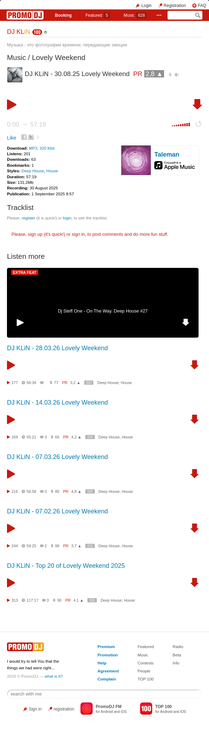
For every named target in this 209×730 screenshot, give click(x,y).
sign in (78, 234)
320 (89, 382)
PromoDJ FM (109, 706)
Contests (146, 663)
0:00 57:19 (26, 124)
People (144, 671)
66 (57, 437)
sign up (35, 234)
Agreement (108, 671)
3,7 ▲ (76, 546)
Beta (177, 655)
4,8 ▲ (76, 491)
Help (102, 663)
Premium (106, 646)
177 (14, 383)
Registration (175, 5)
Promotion (108, 655)
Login (146, 5)
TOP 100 (146, 679)
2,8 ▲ (154, 73)
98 (57, 546)
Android (107, 712)
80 (57, 491)
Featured (97, 15)
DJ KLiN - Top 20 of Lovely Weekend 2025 (66, 565)
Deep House (33, 170)
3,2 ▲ (75, 383)
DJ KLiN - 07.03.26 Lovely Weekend (57, 456)
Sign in (35, 709)
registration (64, 709)
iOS (124, 712)
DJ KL (18, 31)
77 (56, 383)
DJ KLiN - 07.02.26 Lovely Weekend (57, 511)
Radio (178, 646)
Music (135, 15)
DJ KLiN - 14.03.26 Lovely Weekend (57, 402)
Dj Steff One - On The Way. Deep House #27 (103, 311)
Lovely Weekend (58, 57)
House (52, 170)
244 (14, 546)
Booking (63, 15)
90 (59, 600)
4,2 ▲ (76, 437)
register (28, 218)
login (67, 218)
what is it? (54, 676)
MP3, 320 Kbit (41, 148)
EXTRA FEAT (25, 272)
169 (14, 437)
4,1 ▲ (78, 600)
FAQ (202, 5)
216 (14, 491)
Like (11, 138)
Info (176, 663)
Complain (107, 679)
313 (14, 600)
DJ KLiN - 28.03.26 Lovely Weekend (57, 348)
